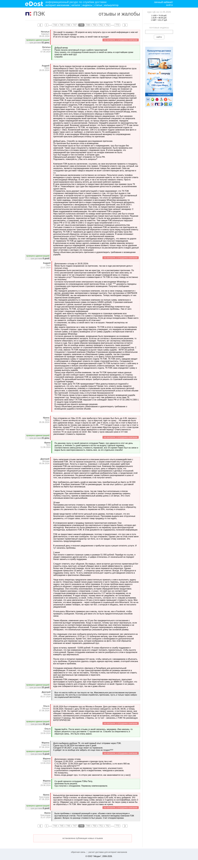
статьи (98, 5)
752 (107, 25)
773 (117, 25)
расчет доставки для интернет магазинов (108, 852)
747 (75, 25)
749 (88, 25)
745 (62, 25)
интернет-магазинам (57, 5)
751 (101, 25)
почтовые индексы (159, 27)
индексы (87, 5)
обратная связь (78, 852)
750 (94, 25)
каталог (75, 5)
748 (81, 25)
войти (169, 5)
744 (55, 25)
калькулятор (111, 5)
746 (68, 25)
